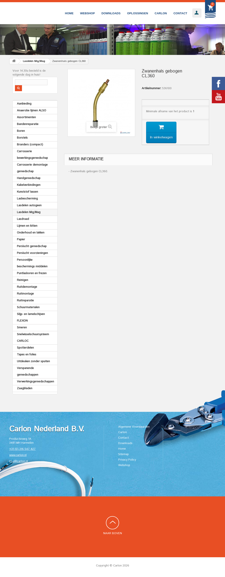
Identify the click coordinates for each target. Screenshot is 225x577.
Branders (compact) (30, 145)
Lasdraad (23, 219)
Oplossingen (137, 13)
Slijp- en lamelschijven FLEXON (31, 317)
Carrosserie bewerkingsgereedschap (32, 154)
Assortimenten (26, 117)
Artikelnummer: (151, 88)
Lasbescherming (27, 199)
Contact (180, 13)
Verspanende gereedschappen (27, 371)
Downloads (111, 13)
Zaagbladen (24, 388)
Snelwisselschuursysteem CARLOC (33, 337)
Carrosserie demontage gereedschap (32, 168)
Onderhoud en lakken (30, 233)
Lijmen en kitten (27, 226)
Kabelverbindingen (28, 185)
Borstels (22, 138)
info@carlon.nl (18, 461)
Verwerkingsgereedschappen (35, 382)
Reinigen (22, 280)
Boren (21, 131)
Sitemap (123, 454)
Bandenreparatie (27, 124)
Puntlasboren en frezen (32, 273)
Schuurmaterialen (28, 307)
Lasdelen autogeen (29, 205)
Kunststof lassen (27, 192)
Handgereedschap (28, 178)
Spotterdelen (25, 348)
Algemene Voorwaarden (134, 427)
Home (69, 13)
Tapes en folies (26, 355)
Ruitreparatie (25, 300)
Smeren (22, 328)
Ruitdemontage (27, 287)
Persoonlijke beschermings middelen (32, 263)
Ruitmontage (25, 294)
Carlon (161, 13)
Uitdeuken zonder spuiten (33, 361)
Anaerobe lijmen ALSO (31, 111)
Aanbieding (24, 104)
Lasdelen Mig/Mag (28, 212)
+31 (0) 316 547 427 (22, 449)
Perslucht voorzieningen (32, 253)
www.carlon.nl (18, 455)
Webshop (87, 13)
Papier (21, 239)
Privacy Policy (127, 460)
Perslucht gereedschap (32, 246)
